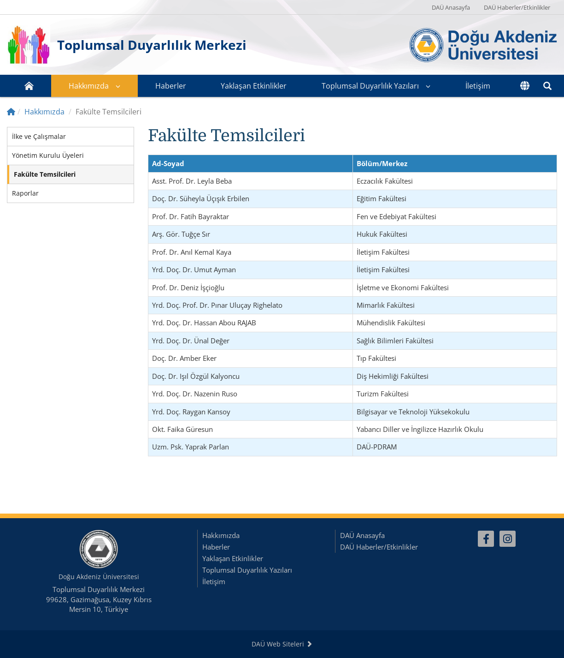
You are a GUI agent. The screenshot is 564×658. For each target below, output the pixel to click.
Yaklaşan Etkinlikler (254, 86)
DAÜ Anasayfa (451, 7)
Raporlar (25, 193)
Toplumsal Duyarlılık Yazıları (370, 86)
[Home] (11, 112)
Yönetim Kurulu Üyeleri (48, 155)
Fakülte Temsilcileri (45, 174)
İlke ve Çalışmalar (39, 136)
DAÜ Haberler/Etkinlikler (517, 7)
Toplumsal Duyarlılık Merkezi (152, 45)
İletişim (477, 86)
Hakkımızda (89, 86)
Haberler (170, 86)
